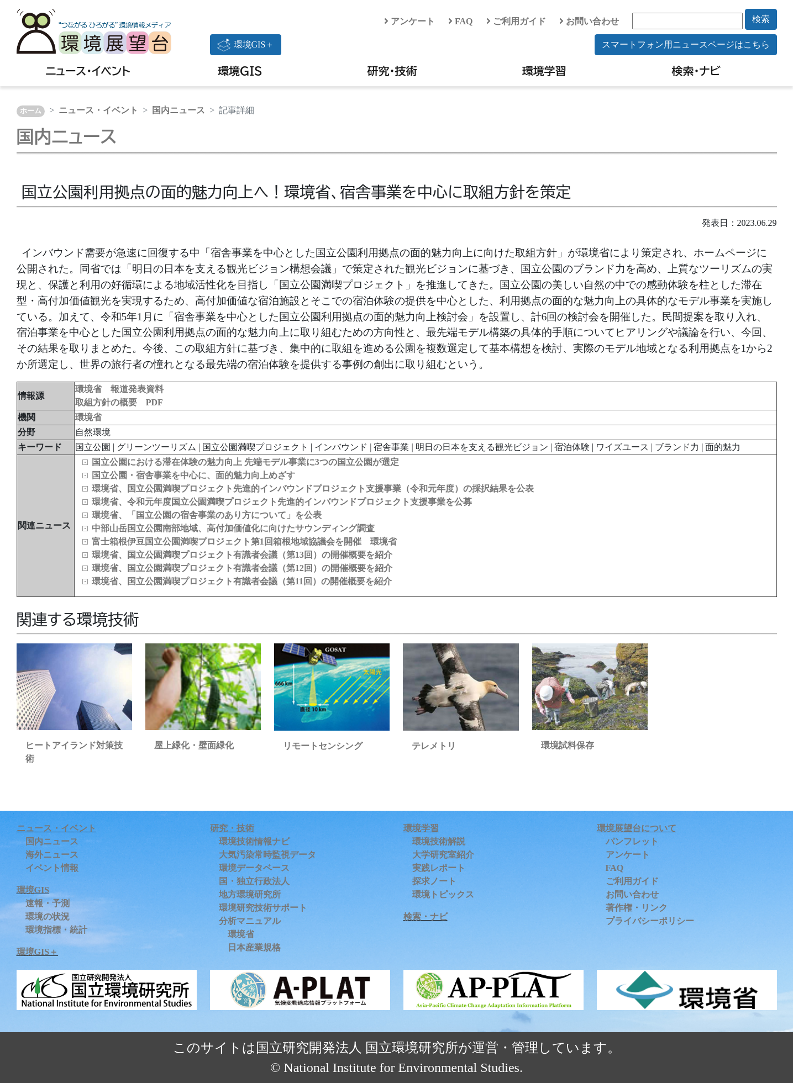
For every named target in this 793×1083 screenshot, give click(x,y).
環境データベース (254, 868)
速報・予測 (47, 903)
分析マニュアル (250, 921)
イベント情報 (51, 868)
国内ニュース (178, 110)
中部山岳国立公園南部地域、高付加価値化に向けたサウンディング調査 (233, 528)
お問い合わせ (589, 21)
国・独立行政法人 (254, 881)
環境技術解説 (438, 841)
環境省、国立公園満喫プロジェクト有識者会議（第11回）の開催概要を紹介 (242, 581)
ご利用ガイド (516, 21)
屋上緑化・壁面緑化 (194, 745)
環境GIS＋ (246, 44)
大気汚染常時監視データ (267, 854)
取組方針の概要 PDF (119, 402)
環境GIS (240, 70)
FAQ (460, 21)
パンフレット (632, 841)
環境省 (88, 417)
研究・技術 (392, 70)
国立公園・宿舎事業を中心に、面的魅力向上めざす (193, 475)
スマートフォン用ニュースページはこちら (686, 44)
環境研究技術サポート (263, 907)
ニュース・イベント (87, 70)
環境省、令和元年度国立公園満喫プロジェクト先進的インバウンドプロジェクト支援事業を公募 (282, 501)
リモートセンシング (323, 746)
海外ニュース (51, 854)
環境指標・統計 (56, 929)
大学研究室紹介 (443, 854)
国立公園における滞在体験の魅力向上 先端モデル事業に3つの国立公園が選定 (245, 462)
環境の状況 (47, 916)
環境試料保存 (567, 745)
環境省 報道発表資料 (119, 389)
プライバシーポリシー (650, 921)
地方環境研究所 (250, 894)
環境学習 (544, 70)
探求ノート (434, 881)
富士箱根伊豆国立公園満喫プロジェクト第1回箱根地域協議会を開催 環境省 (244, 541)
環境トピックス (443, 894)
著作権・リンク (637, 907)
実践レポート (438, 868)
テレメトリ (434, 746)
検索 (761, 19)
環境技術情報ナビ (254, 841)
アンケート (409, 21)
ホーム (30, 111)
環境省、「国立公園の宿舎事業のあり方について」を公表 (207, 515)
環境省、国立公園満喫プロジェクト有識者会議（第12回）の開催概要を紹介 (242, 568)
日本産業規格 (254, 947)
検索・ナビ (696, 70)
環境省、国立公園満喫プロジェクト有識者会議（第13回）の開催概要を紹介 (242, 554)
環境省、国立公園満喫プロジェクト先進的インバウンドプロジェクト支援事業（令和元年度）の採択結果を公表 (313, 488)
